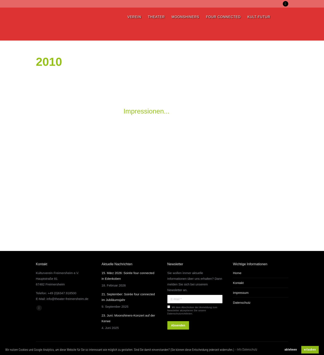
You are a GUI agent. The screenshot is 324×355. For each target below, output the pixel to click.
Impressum (241, 292)
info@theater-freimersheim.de (67, 299)
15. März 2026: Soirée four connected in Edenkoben (128, 275)
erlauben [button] (310, 349)
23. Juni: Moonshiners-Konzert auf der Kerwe (128, 318)
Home (237, 273)
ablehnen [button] (290, 349)
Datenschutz (241, 302)
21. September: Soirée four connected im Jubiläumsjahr (128, 297)
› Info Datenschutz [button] (246, 349)
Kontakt (238, 283)
